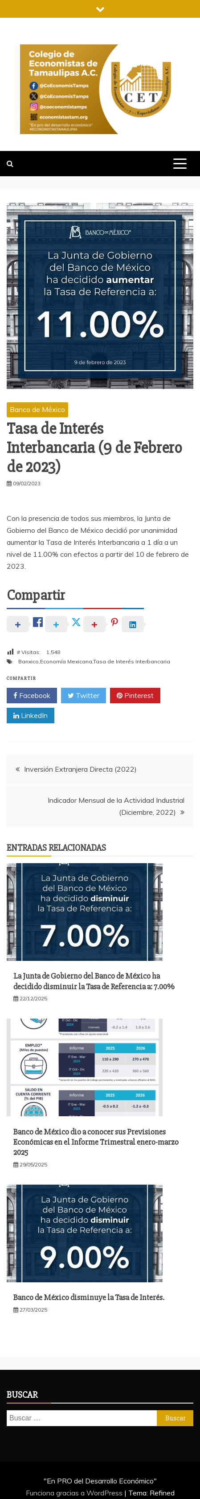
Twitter (83, 695)
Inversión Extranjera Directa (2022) (80, 769)
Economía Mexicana (66, 661)
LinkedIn (30, 715)
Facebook (31, 695)
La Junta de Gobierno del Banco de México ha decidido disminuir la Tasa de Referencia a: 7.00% (94, 981)
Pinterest (135, 695)
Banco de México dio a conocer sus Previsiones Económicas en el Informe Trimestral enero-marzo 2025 (96, 1142)
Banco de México (37, 409)
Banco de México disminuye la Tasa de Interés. (88, 1297)
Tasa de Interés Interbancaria (131, 661)
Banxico (28, 661)
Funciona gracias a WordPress (75, 1492)
